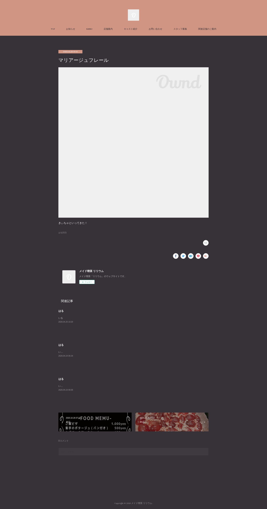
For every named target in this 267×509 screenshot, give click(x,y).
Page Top (133, 488)
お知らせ (70, 29)
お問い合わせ (155, 29)
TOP (53, 29)
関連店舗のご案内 (207, 29)
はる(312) (62, 233)
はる (61, 310)
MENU (89, 29)
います (61, 352)
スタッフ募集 (180, 29)
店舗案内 (108, 29)
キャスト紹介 (130, 29)
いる (60, 318)
